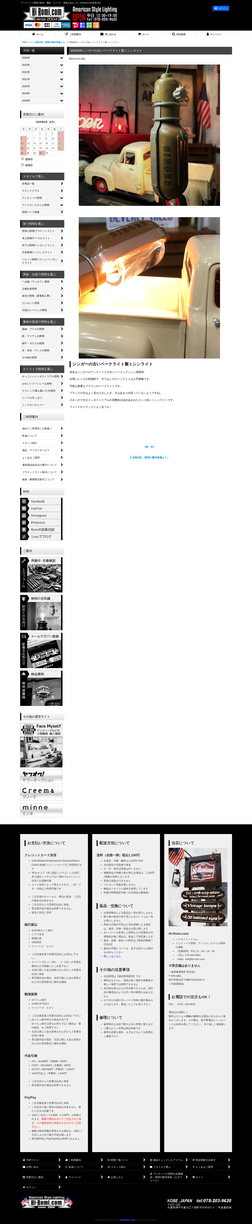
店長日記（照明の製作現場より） (149, 457)
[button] (73, 34)
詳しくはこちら (112, 956)
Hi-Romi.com (127, 1220)
